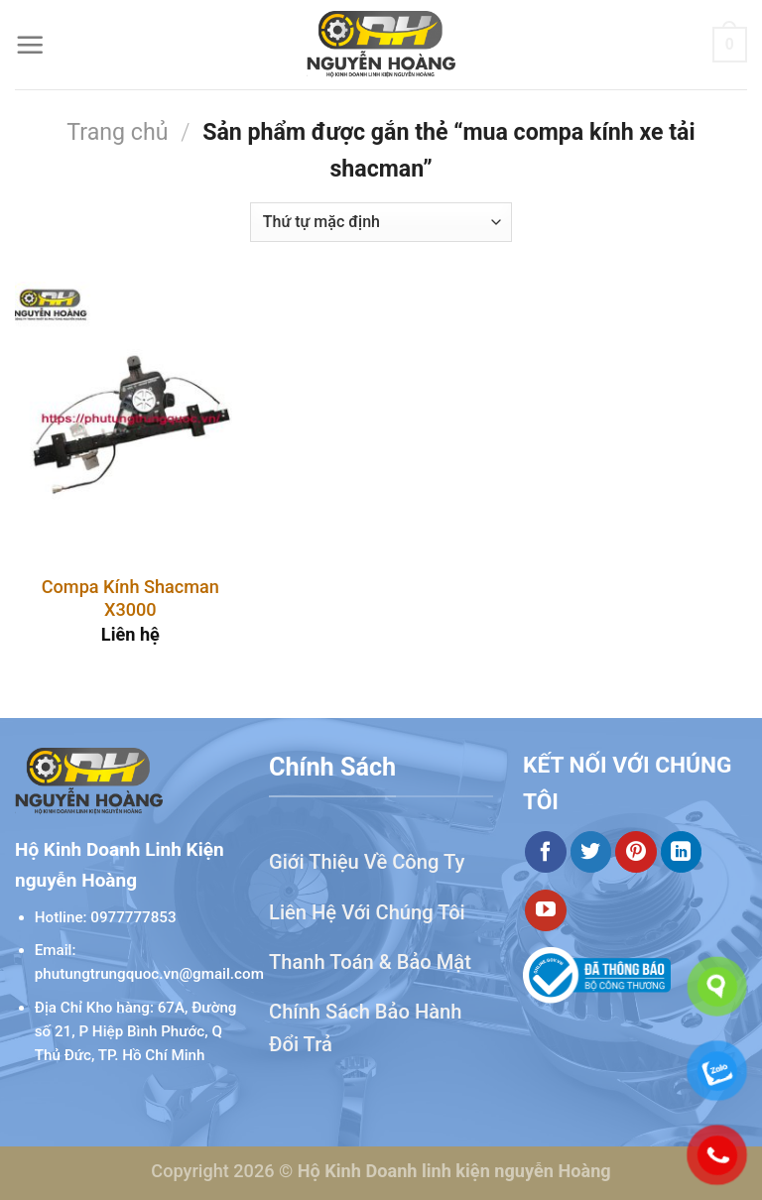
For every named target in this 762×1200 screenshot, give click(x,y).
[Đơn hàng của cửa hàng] (381, 222)
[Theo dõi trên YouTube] (546, 910)
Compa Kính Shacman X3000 (130, 598)
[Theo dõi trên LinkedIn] (681, 852)
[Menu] (30, 45)
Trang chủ (117, 132)
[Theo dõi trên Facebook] (546, 852)
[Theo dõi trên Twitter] (591, 852)
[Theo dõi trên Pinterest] (636, 852)
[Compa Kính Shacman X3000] (130, 420)
